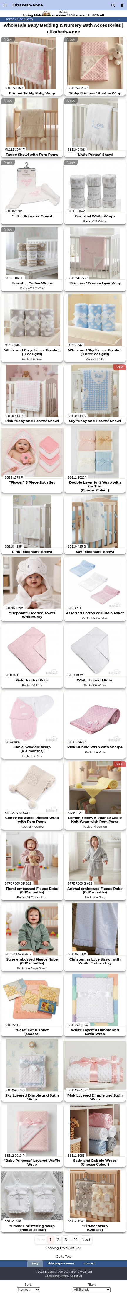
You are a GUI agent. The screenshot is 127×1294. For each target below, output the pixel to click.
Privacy (64, 1275)
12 (76, 1239)
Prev (40, 1239)
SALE (63, 12)
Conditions (52, 1275)
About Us (76, 1275)
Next (85, 1239)
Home (9, 19)
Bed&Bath (25, 19)
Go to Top (63, 1257)
